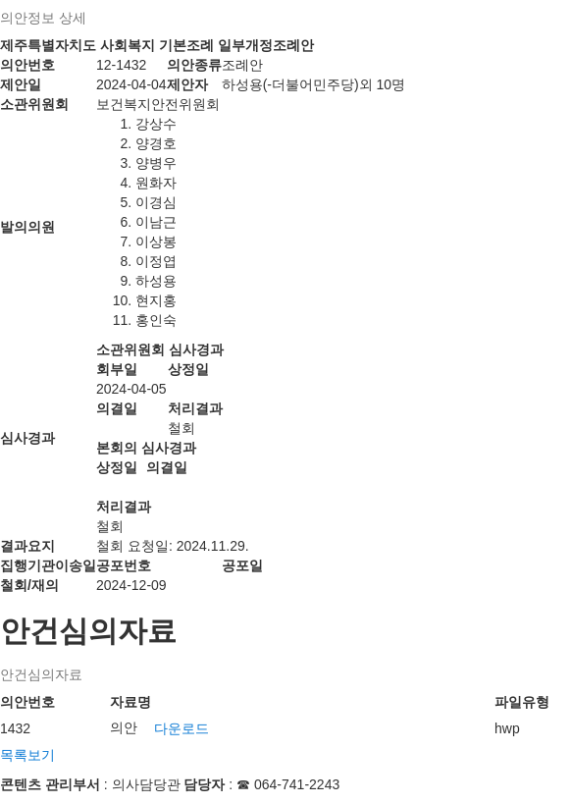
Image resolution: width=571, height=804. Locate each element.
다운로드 (181, 728)
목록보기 (27, 755)
